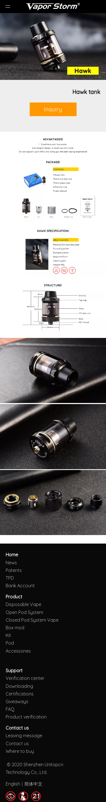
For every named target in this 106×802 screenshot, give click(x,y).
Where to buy (20, 751)
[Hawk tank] (53, 46)
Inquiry (53, 109)
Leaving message (24, 735)
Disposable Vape (23, 604)
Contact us (17, 743)
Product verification (26, 717)
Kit (8, 635)
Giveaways (17, 701)
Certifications (20, 694)
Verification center (25, 678)
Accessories (18, 651)
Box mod (15, 627)
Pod (10, 643)
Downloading (19, 686)
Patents (14, 570)
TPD (10, 578)
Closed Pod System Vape (32, 620)
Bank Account (20, 585)
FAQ (10, 709)
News (11, 562)
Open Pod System (24, 612)
